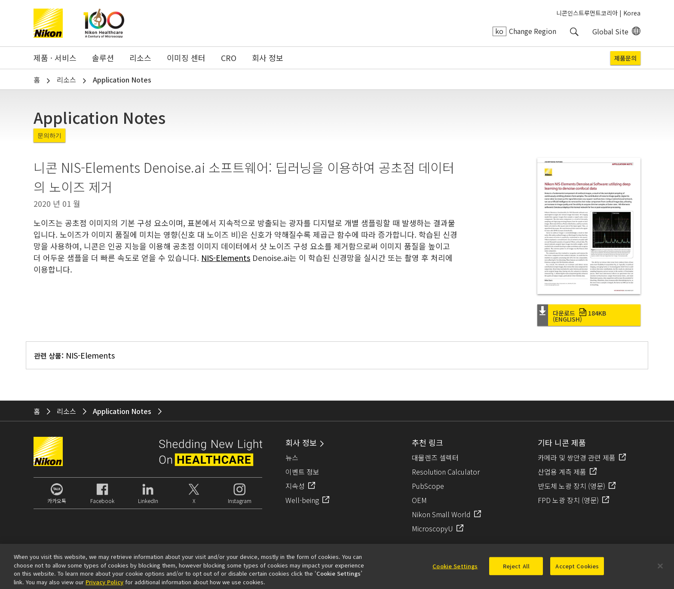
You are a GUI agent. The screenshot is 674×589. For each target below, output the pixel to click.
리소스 (140, 57)
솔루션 (103, 57)
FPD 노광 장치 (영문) (568, 500)
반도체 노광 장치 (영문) (571, 486)
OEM (419, 500)
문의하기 (49, 135)
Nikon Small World (441, 514)
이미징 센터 (186, 57)
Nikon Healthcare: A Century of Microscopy (103, 23)
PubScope (428, 486)
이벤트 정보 (302, 471)
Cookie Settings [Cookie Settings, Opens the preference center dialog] (455, 570)
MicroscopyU (432, 528)
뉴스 (291, 457)
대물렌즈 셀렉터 (435, 457)
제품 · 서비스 (55, 57)
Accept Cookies (577, 570)
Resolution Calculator (446, 471)
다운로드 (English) (579, 316)
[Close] (660, 570)
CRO (228, 57)
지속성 (295, 486)
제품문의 (625, 58)
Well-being (302, 500)
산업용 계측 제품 (562, 471)
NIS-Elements (225, 257)
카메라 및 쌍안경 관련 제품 (577, 457)
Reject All (516, 570)
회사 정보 (267, 57)
